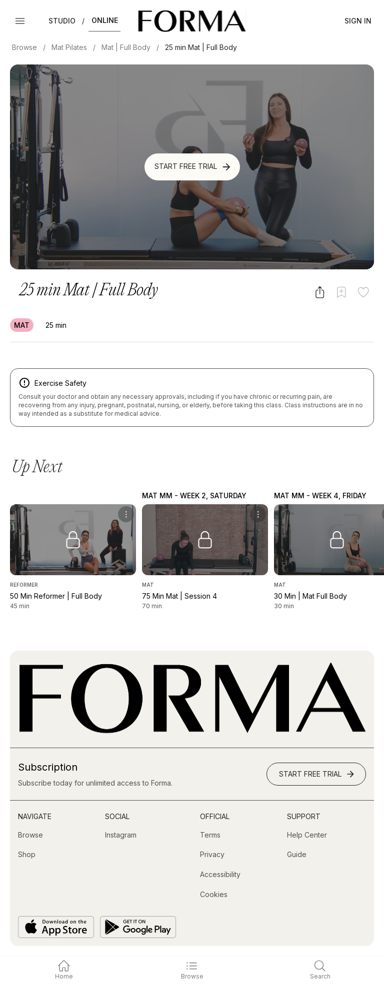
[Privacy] (212, 855)
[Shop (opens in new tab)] (27, 855)
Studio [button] (62, 20)
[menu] (126, 514)
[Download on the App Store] (56, 927)
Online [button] (105, 20)
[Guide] (296, 855)
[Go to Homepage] (192, 731)
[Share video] (319, 292)
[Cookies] (214, 895)
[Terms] (210, 835)
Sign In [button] (358, 20)
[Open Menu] (20, 20)
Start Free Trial (193, 166)
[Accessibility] (220, 875)
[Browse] (30, 835)
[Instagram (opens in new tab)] (120, 835)
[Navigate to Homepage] (192, 21)
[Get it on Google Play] (138, 927)
